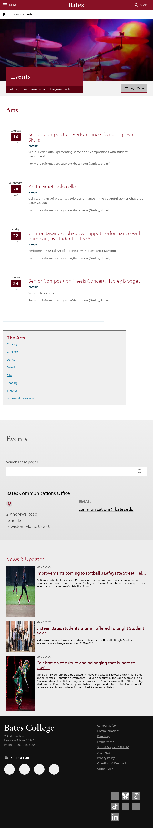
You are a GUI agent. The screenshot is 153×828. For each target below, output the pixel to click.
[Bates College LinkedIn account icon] (115, 817)
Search (145, 5)
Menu (13, 5)
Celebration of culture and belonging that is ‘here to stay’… (86, 665)
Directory (103, 736)
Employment (105, 741)
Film (9, 375)
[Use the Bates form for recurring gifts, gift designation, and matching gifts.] (9, 769)
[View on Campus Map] (9, 504)
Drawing (12, 367)
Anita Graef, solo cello (52, 186)
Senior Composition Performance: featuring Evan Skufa (81, 137)
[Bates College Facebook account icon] (115, 796)
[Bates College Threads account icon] (136, 796)
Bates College (29, 727)
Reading (12, 383)
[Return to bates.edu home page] (6, 14)
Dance (11, 359)
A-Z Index (103, 752)
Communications (108, 730)
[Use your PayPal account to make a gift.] (39, 769)
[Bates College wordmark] (76, 5)
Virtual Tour (105, 769)
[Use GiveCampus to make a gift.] (54, 769)
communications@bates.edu (106, 509)
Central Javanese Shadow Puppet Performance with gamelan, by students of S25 (85, 236)
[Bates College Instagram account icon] (125, 806)
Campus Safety (106, 725)
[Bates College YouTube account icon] (136, 806)
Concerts (12, 351)
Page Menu (134, 88)
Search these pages (22, 462)
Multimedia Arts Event (22, 398)
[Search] (139, 471)
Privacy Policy (106, 758)
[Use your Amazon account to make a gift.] (24, 769)
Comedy (12, 344)
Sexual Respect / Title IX (113, 747)
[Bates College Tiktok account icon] (115, 806)
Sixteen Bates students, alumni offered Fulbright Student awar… (90, 630)
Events (17, 14)
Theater (12, 390)
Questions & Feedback (112, 763)
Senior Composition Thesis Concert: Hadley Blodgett (85, 281)
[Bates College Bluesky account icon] (125, 796)
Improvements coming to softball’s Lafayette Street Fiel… (91, 573)
